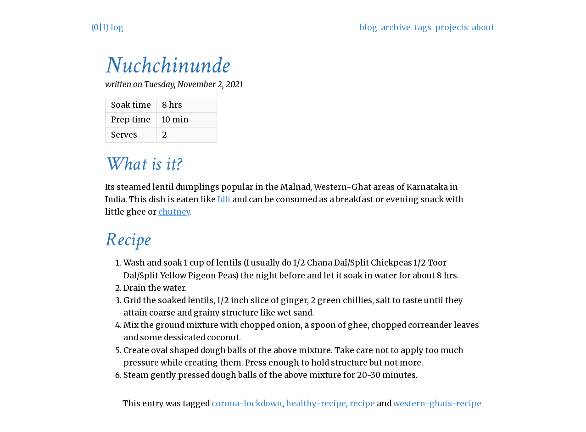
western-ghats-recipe (437, 404)
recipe (362, 404)
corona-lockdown (247, 404)
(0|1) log (107, 27)
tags (422, 27)
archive (396, 27)
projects (451, 27)
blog (368, 27)
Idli (224, 199)
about (483, 27)
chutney (174, 212)
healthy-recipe (316, 404)
